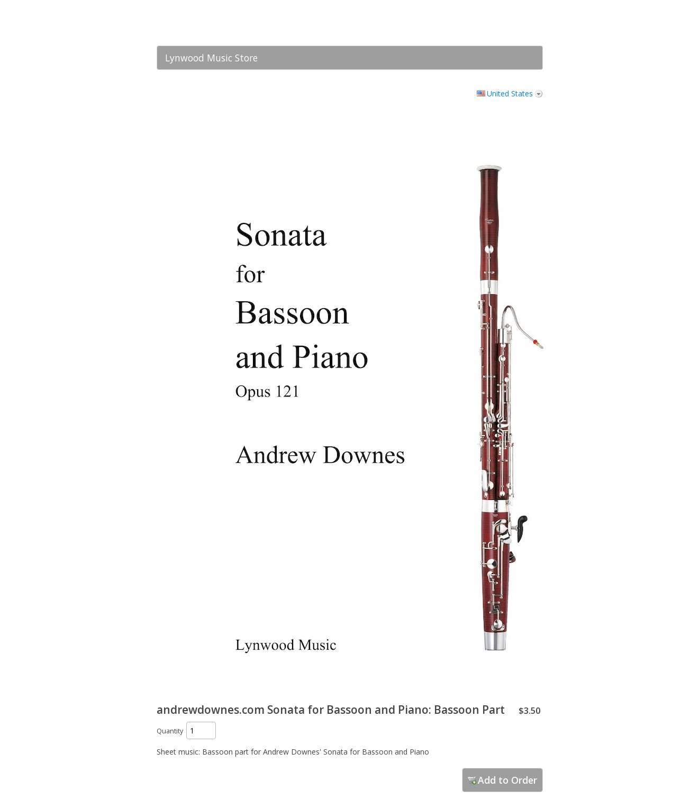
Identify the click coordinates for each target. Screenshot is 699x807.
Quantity (170, 731)
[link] (514, 22)
